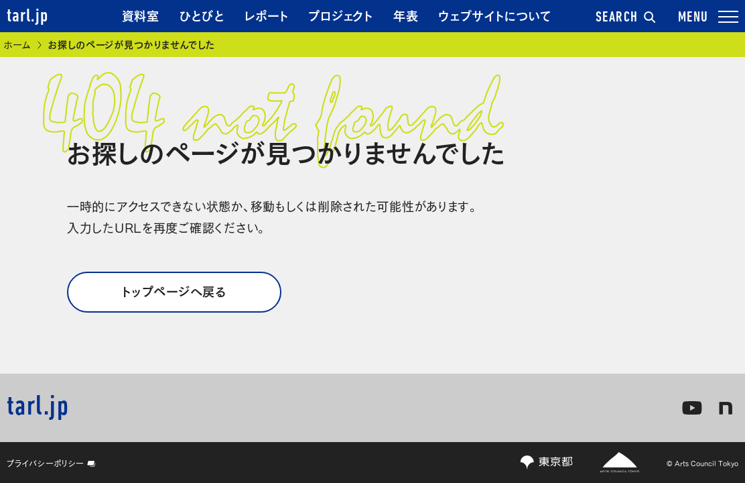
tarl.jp (27, 16)
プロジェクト (340, 14)
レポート (267, 14)
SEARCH (626, 18)
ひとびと (202, 14)
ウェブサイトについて (494, 14)
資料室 (140, 14)
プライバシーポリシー (51, 463)
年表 (405, 14)
